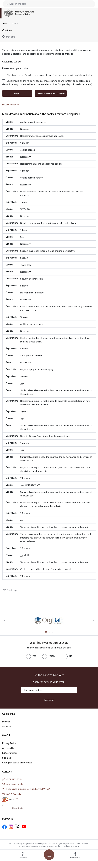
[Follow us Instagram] (11, 827)
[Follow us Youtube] (24, 826)
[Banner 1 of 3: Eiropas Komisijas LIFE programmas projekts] (49, 620)
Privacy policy (9, 104)
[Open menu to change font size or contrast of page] (75, 855)
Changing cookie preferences (17, 762)
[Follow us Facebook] (4, 827)
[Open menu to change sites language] (22, 855)
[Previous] (5, 621)
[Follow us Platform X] (17, 827)
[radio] (31, 656)
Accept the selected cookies (51, 93)
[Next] (93, 621)
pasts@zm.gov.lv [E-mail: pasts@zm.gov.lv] (14, 784)
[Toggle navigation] (49, 854)
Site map (6, 757)
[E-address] (8, 799)
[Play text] (10, 36)
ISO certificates (9, 752)
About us (6, 726)
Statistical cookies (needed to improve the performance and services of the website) (49, 75)
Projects (6, 721)
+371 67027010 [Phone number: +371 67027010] (14, 779)
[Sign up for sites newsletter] (49, 700)
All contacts (17, 808)
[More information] (17, 799)
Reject (17, 93)
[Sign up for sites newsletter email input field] (49, 690)
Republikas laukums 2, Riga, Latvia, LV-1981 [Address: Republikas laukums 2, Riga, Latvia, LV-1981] (28, 788)
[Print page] (49, 590)
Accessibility (8, 748)
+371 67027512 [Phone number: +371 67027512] (13, 793)
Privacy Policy (9, 743)
